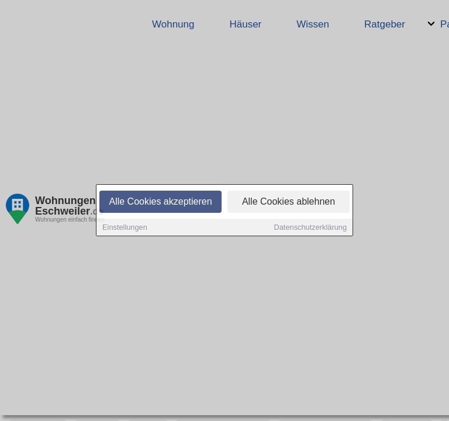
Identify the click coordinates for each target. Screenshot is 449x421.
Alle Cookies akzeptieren (160, 203)
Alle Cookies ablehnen (288, 203)
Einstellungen (124, 228)
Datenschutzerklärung (310, 228)
